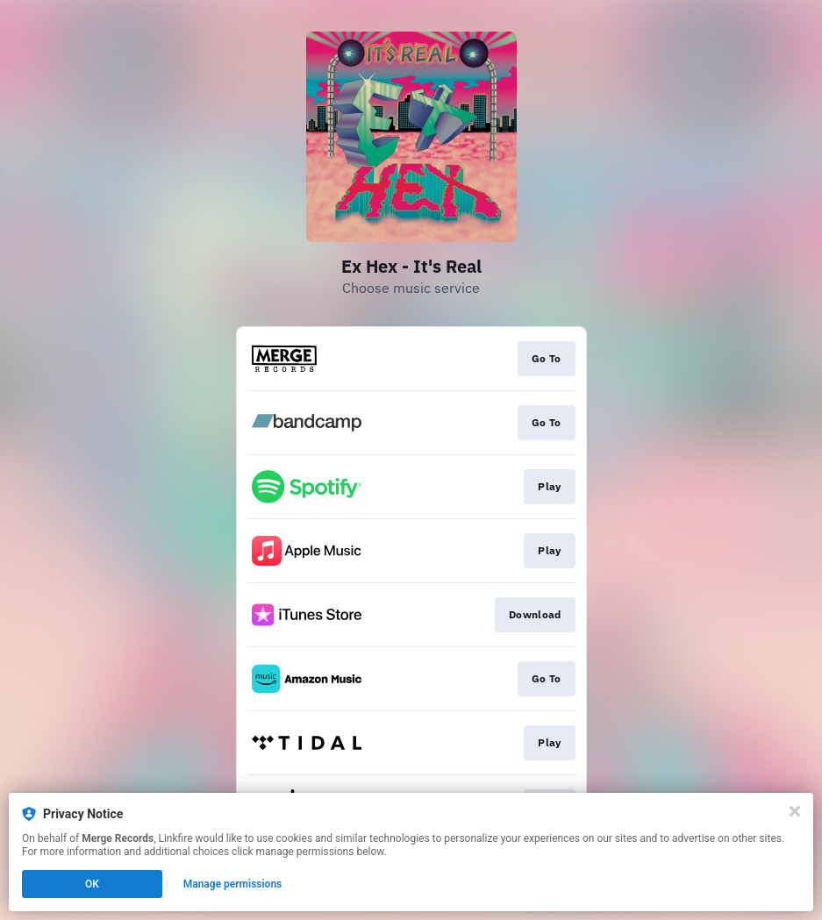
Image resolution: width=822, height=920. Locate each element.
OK (92, 884)
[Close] (795, 811)
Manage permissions (232, 884)
